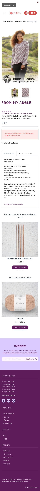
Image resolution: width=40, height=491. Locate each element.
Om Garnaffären (8, 414)
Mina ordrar (7, 454)
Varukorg (6, 460)
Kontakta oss (7, 423)
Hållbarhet (6, 420)
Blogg (5, 439)
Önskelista (6, 464)
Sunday (20, 319)
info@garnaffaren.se (8, 395)
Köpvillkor (6, 417)
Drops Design (13, 143)
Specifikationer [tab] (25, 153)
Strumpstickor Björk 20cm (20, 259)
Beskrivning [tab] (9, 153)
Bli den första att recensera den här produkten (17, 114)
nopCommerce (23, 481)
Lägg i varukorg (20, 267)
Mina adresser (7, 457)
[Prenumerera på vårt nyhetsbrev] (20, 359)
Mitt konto (6, 451)
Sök (4, 435)
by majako (34, 487)
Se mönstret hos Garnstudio (13, 204)
